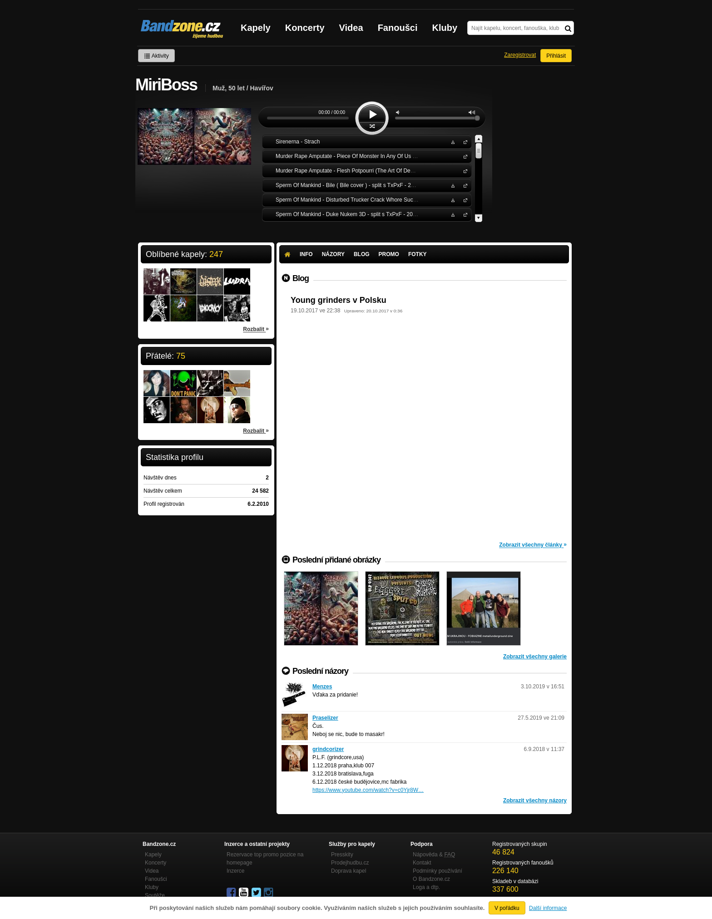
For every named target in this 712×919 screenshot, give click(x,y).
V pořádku (506, 908)
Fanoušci (398, 28)
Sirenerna (463, 141)
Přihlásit (556, 56)
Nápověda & (434, 854)
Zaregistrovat (520, 55)
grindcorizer (328, 749)
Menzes (322, 686)
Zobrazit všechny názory (535, 800)
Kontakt (422, 863)
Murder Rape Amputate (463, 156)
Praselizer (325, 718)
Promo (389, 254)
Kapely (256, 28)
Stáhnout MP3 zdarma (451, 141)
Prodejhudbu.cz (350, 863)
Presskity (342, 854)
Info (306, 254)
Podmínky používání (437, 871)
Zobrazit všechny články (533, 544)
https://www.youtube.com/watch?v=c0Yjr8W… (368, 790)
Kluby (445, 28)
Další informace (548, 908)
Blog (362, 254)
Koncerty (305, 28)
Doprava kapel (348, 871)
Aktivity (156, 56)
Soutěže (155, 895)
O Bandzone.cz (431, 879)
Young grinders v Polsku (338, 300)
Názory (333, 254)
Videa (351, 28)
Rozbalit (256, 328)
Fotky (417, 254)
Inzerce (235, 871)
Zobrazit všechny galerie (535, 656)
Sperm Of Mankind (463, 185)
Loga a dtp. (426, 887)
